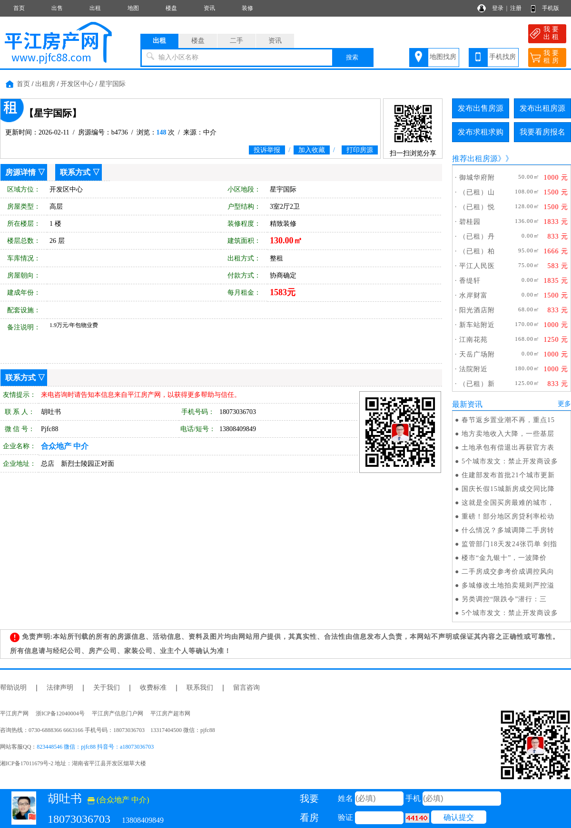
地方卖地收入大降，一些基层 (508, 433)
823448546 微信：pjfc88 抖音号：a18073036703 (95, 746)
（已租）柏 (477, 251)
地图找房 (443, 56)
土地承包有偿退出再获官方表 (508, 447)
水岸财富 (473, 295)
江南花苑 (473, 339)
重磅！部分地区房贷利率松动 (508, 516)
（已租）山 (477, 192)
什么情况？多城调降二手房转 (508, 530)
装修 (247, 8)
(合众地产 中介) (118, 800)
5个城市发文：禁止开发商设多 (510, 461)
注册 (516, 8)
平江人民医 (477, 266)
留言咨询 (246, 687)
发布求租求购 (480, 132)
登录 (497, 8)
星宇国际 (112, 83)
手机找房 (502, 56)
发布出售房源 (480, 108)
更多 (564, 403)
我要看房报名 (542, 132)
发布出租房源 (542, 108)
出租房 (45, 83)
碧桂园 (470, 221)
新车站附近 (477, 324)
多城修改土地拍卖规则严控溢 (508, 585)
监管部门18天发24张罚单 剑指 (510, 544)
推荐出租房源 (475, 158)
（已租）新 (477, 383)
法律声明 (60, 687)
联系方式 (75, 172)
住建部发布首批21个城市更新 (508, 475)
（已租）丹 (477, 236)
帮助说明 (13, 687)
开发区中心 (77, 83)
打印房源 (359, 150)
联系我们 (200, 687)
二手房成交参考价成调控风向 (508, 571)
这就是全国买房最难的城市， (508, 502)
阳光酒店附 (477, 310)
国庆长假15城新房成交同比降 (508, 488)
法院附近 (473, 369)
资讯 (209, 8)
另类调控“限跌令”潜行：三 (504, 599)
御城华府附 (477, 177)
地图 (133, 8)
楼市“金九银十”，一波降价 (504, 557)
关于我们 (106, 687)
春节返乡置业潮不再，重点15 (508, 420)
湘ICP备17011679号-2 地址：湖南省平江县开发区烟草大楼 (76, 763)
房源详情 (20, 172)
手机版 (550, 8)
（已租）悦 (477, 207)
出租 (95, 8)
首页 (19, 8)
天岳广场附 (477, 354)
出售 (57, 8)
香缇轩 (470, 280)
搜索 (352, 57)
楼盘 (171, 8)
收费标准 (153, 687)
